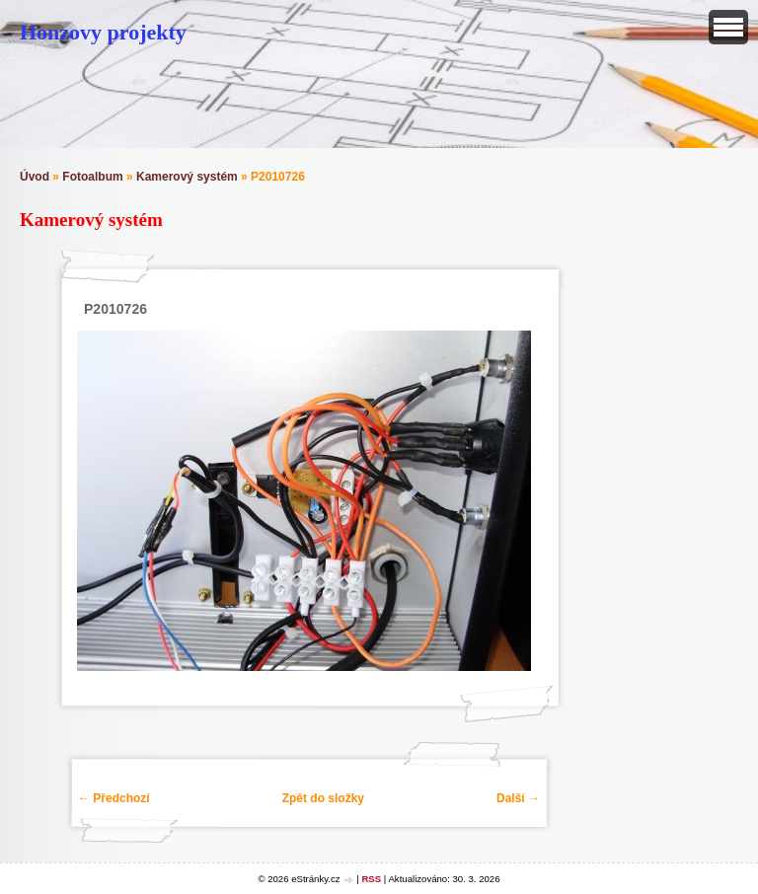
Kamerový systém (187, 177)
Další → (518, 798)
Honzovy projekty (103, 32)
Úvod (34, 177)
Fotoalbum (92, 177)
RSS (371, 878)
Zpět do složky (323, 798)
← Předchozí (114, 798)
